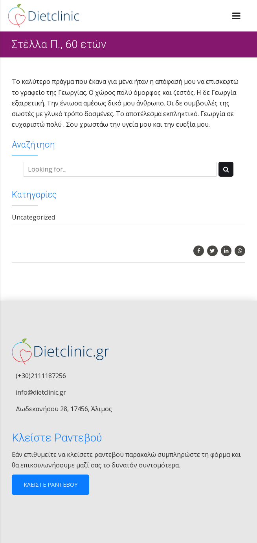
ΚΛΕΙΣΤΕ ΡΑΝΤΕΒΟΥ (50, 484)
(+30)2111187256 (41, 375)
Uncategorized (33, 217)
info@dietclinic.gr (41, 392)
